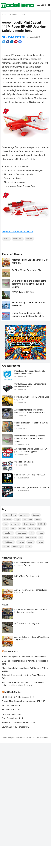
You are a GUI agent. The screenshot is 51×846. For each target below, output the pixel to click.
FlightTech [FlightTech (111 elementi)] (41, 627)
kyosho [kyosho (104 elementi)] (22, 632)
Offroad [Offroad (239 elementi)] (40, 636)
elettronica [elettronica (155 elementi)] (15, 627)
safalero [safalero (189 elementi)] (21, 645)
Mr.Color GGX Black (11, 813)
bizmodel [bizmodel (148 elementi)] (36, 618)
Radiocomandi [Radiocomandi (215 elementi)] (17, 641)
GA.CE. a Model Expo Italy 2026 (26, 280)
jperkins (6, 245)
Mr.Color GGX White (11, 808)
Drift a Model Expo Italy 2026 (26, 679)
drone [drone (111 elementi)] (38, 623)
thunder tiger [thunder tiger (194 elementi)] (17, 650)
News (5, 707)
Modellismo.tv (13, 754)
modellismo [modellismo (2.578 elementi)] (8, 636)
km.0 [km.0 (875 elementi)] (13, 632)
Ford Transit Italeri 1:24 (12, 821)
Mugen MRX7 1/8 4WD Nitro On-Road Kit (31, 498)
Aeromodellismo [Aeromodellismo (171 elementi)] (10, 618)
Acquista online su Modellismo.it (17, 237)
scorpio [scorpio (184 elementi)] (30, 645)
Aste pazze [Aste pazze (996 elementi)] (24, 618)
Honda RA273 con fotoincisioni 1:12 (18, 825)
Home (4, 14)
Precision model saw (11, 817)
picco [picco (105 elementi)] (6, 641)
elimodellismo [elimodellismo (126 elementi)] (28, 627)
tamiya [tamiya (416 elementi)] (6, 650)
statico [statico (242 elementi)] (40, 645)
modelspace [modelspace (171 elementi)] (21, 636)
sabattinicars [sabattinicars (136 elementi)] (8, 645)
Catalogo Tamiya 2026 (24, 472)
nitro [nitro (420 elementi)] (31, 636)
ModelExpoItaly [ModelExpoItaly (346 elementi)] (34, 632)
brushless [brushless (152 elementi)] (7, 623)
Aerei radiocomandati (17, 14)
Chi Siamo (44, 841)
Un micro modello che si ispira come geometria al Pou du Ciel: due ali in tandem (29, 294)
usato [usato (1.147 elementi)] (29, 650)
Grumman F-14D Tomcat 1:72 (15, 830)
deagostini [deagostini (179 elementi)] (28, 623)
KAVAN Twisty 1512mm (23, 302)
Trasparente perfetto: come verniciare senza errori (24, 760)
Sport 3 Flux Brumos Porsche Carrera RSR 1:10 (23, 804)
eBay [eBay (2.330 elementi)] (5, 627)
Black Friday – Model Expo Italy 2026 (29, 485)
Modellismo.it (13, 795)
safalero (29, 245)
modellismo (17, 245)
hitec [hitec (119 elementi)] (5, 632)
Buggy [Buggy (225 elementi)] (17, 623)
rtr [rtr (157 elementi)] (40, 641)
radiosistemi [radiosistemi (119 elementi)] (31, 641)
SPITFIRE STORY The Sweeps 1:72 (18, 800)
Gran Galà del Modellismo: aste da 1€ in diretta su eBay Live (31, 714)
